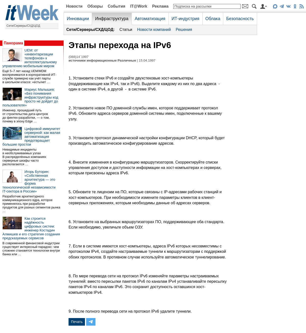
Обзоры (95, 6)
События (116, 6)
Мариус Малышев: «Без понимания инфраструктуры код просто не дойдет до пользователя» (30, 97)
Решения (184, 29)
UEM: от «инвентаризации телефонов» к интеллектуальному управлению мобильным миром (29, 58)
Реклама (160, 6)
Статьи (125, 29)
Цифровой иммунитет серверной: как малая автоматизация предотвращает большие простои (31, 136)
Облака (212, 18)
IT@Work (138, 6)
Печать (76, 322)
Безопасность (240, 18)
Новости (74, 6)
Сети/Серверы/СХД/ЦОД (23, 25)
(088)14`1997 (79, 57)
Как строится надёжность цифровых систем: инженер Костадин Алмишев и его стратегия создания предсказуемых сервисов (31, 228)
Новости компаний (154, 29)
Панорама (13, 43)
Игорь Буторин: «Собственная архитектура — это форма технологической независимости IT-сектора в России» (29, 181)
